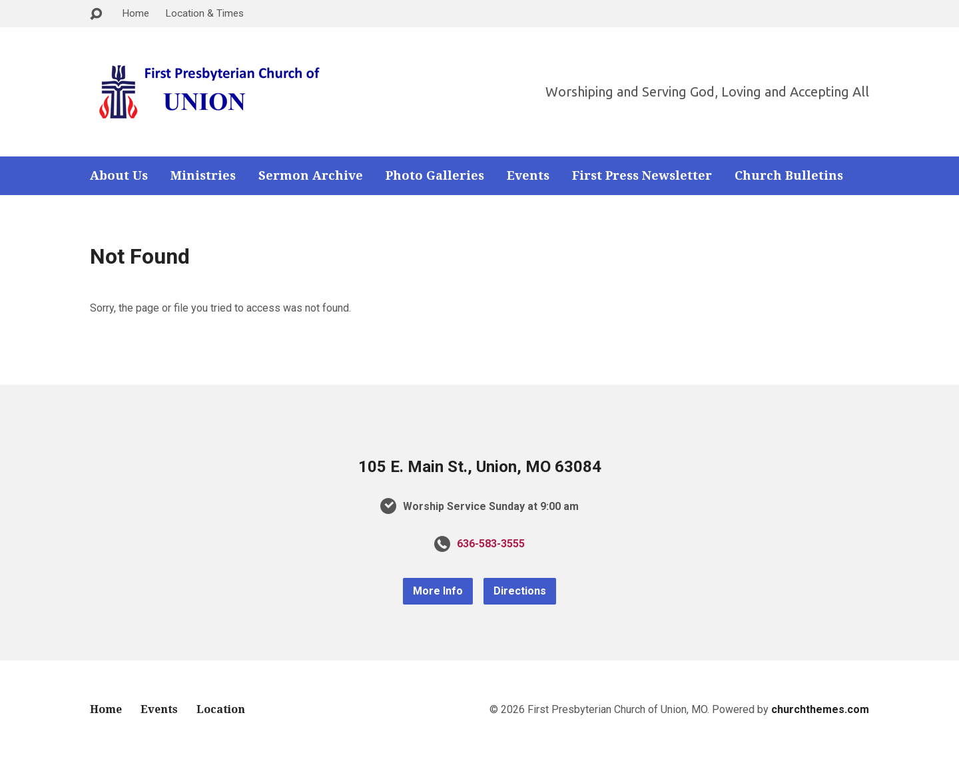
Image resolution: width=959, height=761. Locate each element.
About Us (119, 176)
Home (135, 13)
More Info (438, 591)
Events (528, 176)
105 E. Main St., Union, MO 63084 (479, 466)
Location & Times (204, 13)
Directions (519, 591)
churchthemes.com (820, 709)
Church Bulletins (789, 176)
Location (220, 709)
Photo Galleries (435, 176)
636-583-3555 (491, 543)
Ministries (203, 176)
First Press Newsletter (642, 176)
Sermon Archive (310, 176)
